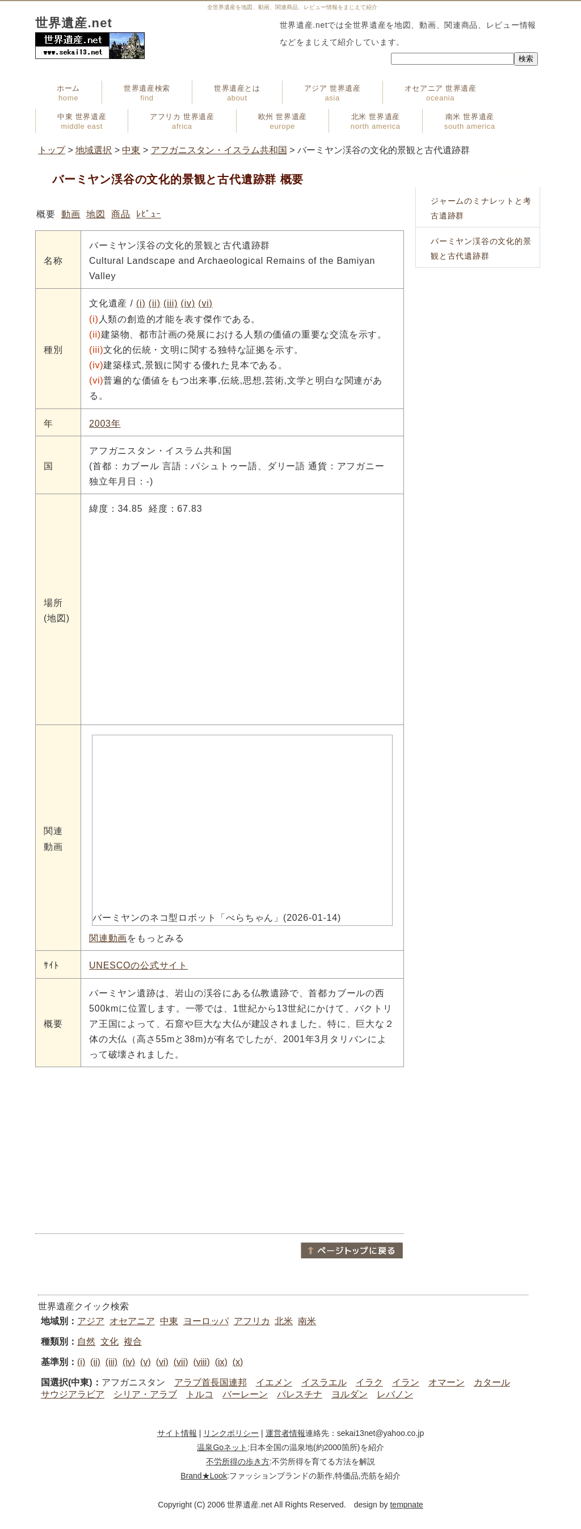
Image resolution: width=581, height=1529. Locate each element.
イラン (405, 1382)
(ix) (221, 1362)
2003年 (105, 423)
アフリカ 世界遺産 (182, 121)
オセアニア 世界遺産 (441, 93)
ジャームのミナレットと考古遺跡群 (481, 208)
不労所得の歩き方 (238, 1461)
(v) (145, 1362)
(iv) (188, 303)
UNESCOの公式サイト (138, 965)
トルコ (199, 1394)
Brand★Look (203, 1475)
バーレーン (245, 1394)
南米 (307, 1321)
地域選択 (93, 150)
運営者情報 (285, 1433)
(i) (141, 303)
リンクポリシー (231, 1433)
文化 (109, 1341)
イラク (369, 1382)
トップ (51, 150)
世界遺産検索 (147, 93)
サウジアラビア (72, 1394)
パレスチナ (299, 1394)
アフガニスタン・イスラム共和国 (219, 150)
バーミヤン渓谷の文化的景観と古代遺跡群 (481, 249)
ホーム (68, 93)
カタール (492, 1382)
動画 (71, 214)
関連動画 (108, 938)
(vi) (205, 303)
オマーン (446, 1382)
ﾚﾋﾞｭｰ (148, 214)
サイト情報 (177, 1433)
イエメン (274, 1382)
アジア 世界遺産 (332, 93)
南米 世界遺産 (469, 121)
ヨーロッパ (206, 1321)
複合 (133, 1341)
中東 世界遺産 (81, 121)
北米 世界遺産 (376, 121)
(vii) (181, 1362)
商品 (120, 214)
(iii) (170, 303)
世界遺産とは (237, 93)
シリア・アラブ (145, 1394)
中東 (131, 150)
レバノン (395, 1394)
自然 (86, 1341)
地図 (96, 214)
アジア (90, 1321)
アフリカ (252, 1321)
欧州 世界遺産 (282, 121)
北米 (284, 1321)
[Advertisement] (219, 1149)
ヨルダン (349, 1394)
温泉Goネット (222, 1447)
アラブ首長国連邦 (210, 1382)
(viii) (201, 1362)
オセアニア (132, 1321)
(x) (238, 1362)
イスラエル (324, 1382)
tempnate (406, 1504)
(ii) (155, 303)
